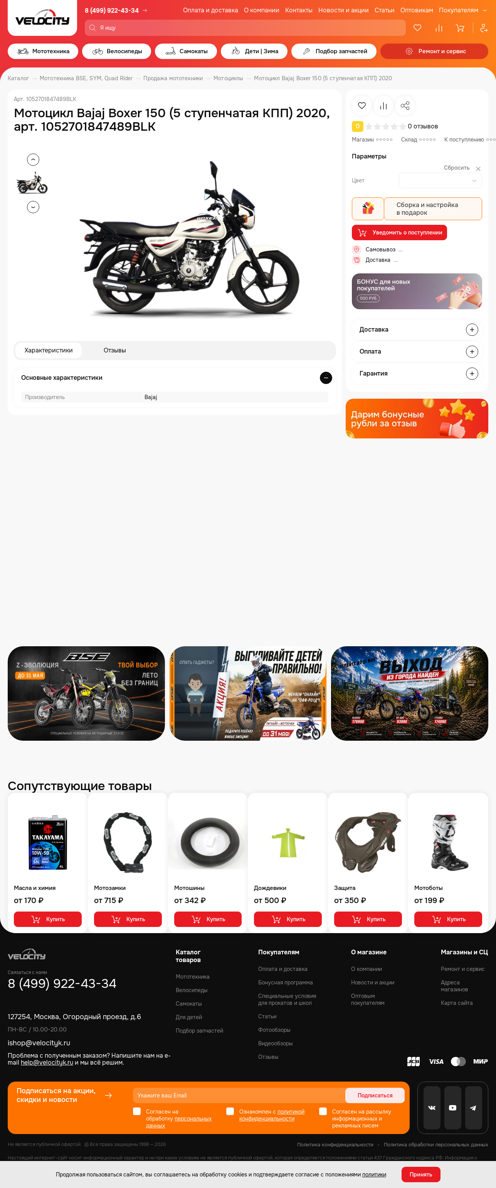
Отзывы (115, 350)
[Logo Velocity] (42, 18)
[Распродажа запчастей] (86, 693)
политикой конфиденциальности (271, 1115)
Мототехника (193, 976)
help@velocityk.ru (47, 1062)
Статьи (385, 10)
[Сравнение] (439, 27)
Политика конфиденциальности (335, 1144)
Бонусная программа (285, 982)
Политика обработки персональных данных (436, 1144)
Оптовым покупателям (368, 999)
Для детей (189, 1017)
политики (374, 1174)
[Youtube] (452, 1107)
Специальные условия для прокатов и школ (287, 999)
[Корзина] (460, 27)
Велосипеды (192, 990)
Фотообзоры (274, 1029)
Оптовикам (416, 10)
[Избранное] (417, 27)
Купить (47, 919)
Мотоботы (428, 888)
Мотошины (189, 888)
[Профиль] (480, 27)
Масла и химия (34, 888)
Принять (421, 1174)
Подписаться (375, 1095)
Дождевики (270, 888)
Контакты (299, 10)
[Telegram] (473, 1107)
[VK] (432, 1107)
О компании (261, 10)
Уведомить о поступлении (399, 232)
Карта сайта (457, 1002)
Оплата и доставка (210, 10)
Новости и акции (343, 10)
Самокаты (189, 1003)
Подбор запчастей (199, 1030)
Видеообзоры (275, 1043)
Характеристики (49, 350)
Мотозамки (110, 888)
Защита (344, 888)
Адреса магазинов (454, 986)
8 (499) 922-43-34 (112, 11)
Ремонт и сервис (463, 969)
